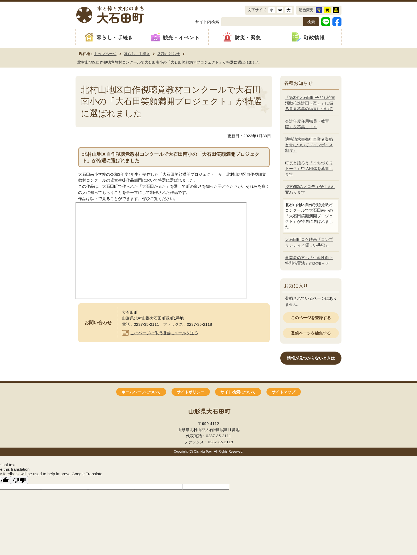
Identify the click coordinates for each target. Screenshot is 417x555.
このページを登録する (311, 317)
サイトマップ (283, 392)
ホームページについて (141, 392)
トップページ (105, 54)
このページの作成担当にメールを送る (164, 333)
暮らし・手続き (137, 54)
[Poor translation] (19, 480)
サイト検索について (238, 392)
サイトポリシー (191, 392)
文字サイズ (257, 10)
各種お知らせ (168, 54)
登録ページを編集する (311, 333)
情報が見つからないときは (311, 358)
